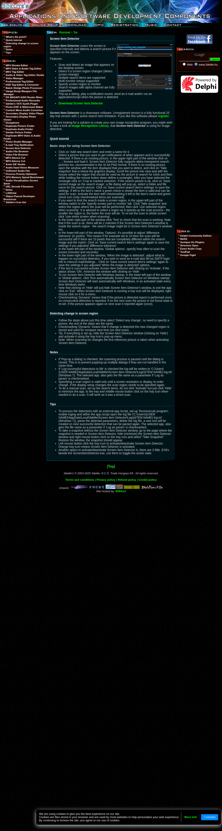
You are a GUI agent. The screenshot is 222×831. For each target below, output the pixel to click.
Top (75, 32)
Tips (8, 52)
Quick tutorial (14, 40)
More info (190, 817)
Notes (9, 49)
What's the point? (16, 36)
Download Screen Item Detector (80, 103)
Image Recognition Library (90, 125)
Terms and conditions (79, 479)
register (163, 116)
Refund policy (127, 479)
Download (64, 32)
